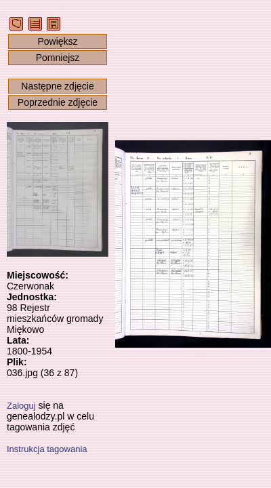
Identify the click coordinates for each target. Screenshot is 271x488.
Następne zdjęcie (57, 86)
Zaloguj (21, 406)
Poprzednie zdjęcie (58, 102)
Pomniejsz (58, 57)
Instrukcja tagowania (47, 449)
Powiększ (57, 41)
